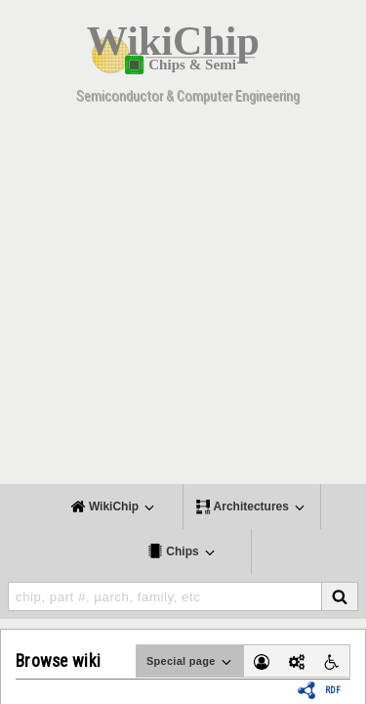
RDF (333, 690)
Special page (190, 662)
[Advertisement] (183, 300)
